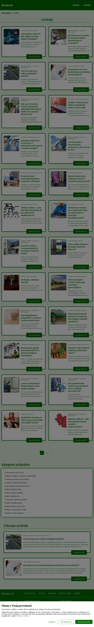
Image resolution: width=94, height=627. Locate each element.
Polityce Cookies (22, 616)
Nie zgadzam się (66, 622)
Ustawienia (51, 622)
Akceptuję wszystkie (83, 622)
